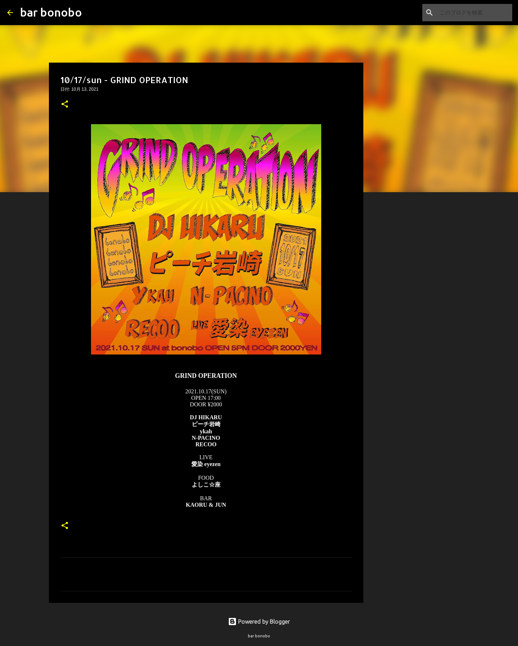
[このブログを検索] (474, 12)
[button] (64, 105)
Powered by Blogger (259, 621)
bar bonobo (51, 12)
